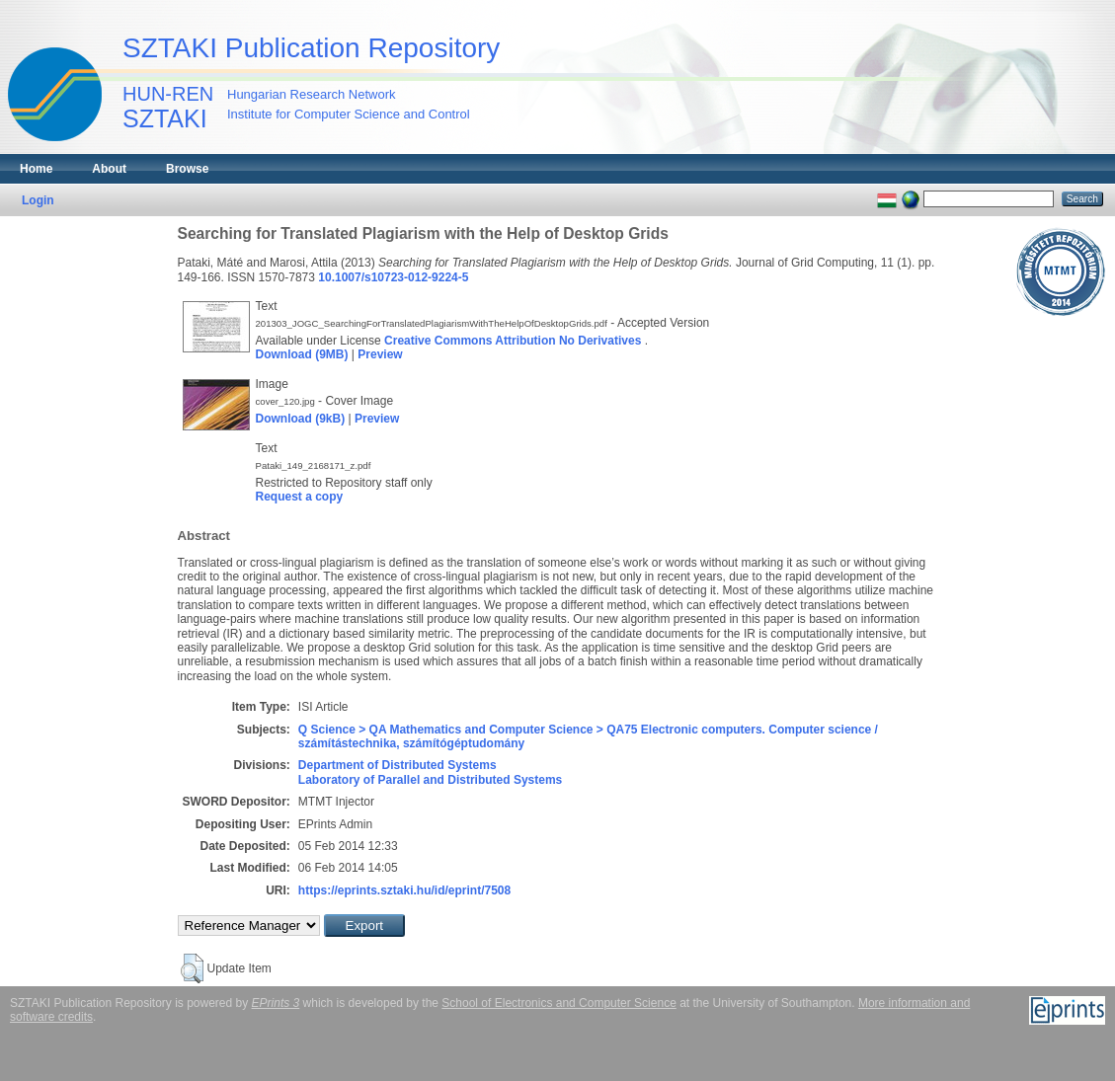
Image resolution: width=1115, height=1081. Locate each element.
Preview (380, 354)
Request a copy (300, 496)
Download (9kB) (301, 418)
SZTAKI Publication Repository (311, 48)
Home (36, 169)
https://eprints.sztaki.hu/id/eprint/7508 (404, 890)
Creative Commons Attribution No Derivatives (512, 340)
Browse (187, 169)
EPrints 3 (276, 1003)
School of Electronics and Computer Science (558, 1003)
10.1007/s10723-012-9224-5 (393, 277)
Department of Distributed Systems (397, 765)
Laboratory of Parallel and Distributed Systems (430, 780)
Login (38, 200)
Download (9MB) (302, 354)
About (109, 169)
